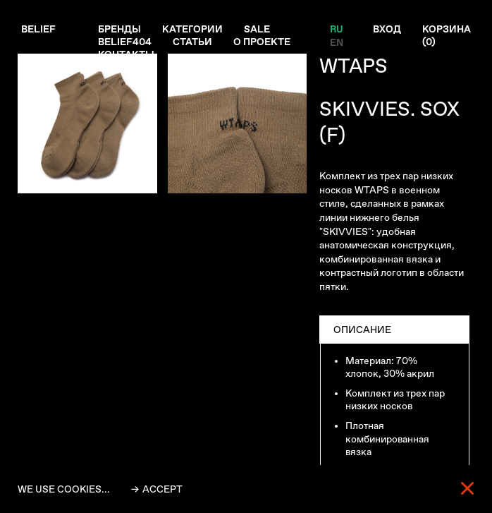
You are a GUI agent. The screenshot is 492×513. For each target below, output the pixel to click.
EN (336, 41)
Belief (38, 29)
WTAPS (353, 66)
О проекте (261, 41)
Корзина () (446, 35)
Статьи (192, 41)
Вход (387, 29)
